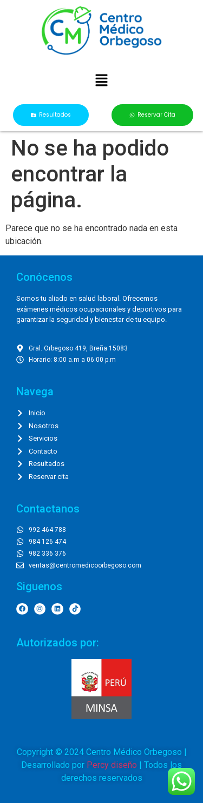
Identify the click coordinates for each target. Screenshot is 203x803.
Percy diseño (112, 765)
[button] (101, 81)
